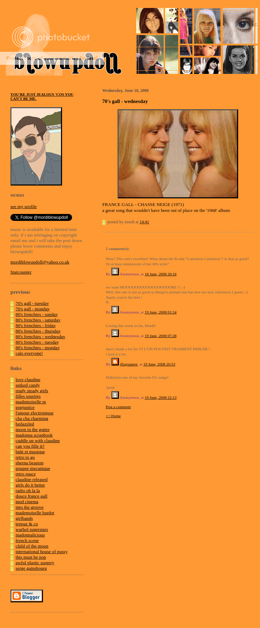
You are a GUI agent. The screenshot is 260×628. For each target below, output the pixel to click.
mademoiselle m (31, 401)
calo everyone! (29, 353)
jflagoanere (129, 364)
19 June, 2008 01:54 (160, 312)
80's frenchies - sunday (37, 314)
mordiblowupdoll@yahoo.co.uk (39, 262)
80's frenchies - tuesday (37, 342)
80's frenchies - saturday (38, 319)
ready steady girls (32, 390)
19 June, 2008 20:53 (159, 364)
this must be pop (31, 557)
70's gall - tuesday (32, 303)
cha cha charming (32, 418)
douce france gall (31, 496)
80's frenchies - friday (36, 325)
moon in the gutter (33, 429)
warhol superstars (32, 529)
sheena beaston (29, 462)
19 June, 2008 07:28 (160, 336)
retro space (26, 473)
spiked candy (28, 385)
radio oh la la (28, 490)
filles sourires (28, 396)
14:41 (144, 222)
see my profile (23, 206)
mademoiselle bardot (35, 512)
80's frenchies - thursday (38, 331)
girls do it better (30, 485)
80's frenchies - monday (38, 347)
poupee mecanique (33, 468)
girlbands (24, 518)
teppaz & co (27, 523)
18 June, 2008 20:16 (160, 274)
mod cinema (27, 501)
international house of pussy (42, 551)
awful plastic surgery (35, 562)
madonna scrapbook (34, 435)
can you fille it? (30, 446)
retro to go (25, 457)
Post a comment (118, 407)
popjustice (25, 407)
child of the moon (32, 546)
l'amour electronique (34, 412)
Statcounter (21, 272)
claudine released (31, 479)
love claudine (28, 379)
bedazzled (25, 424)
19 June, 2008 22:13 (160, 397)
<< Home (113, 416)
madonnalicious (30, 534)
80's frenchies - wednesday (40, 336)
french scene (27, 540)
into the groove (30, 507)
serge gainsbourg (31, 568)
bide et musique (30, 451)
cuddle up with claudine (38, 440)
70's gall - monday (33, 308)
